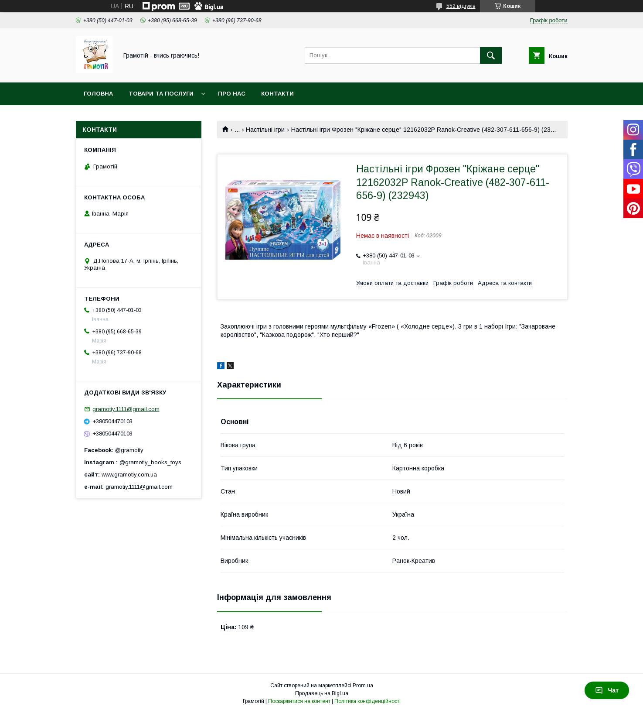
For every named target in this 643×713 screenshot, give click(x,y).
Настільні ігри (265, 129)
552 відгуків (461, 6)
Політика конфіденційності (367, 701)
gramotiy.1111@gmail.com (126, 409)
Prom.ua (363, 685)
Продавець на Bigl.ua (321, 693)
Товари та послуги (161, 93)
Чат (607, 690)
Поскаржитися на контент (299, 701)
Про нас (231, 93)
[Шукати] (491, 55)
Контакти (277, 93)
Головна (98, 93)
